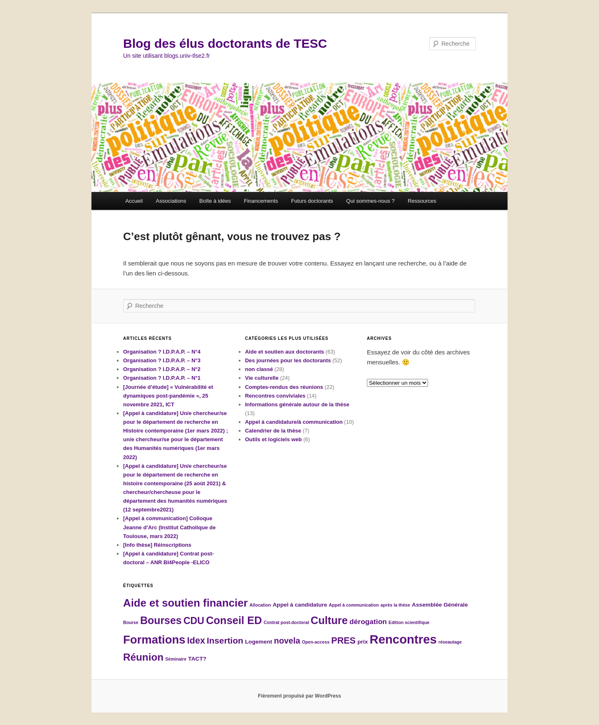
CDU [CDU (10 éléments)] (193, 620)
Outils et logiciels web (273, 439)
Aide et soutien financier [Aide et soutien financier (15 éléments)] (185, 603)
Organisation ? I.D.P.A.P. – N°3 (161, 360)
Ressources (422, 201)
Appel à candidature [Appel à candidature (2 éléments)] (299, 605)
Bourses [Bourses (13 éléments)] (161, 620)
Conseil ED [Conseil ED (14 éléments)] (234, 620)
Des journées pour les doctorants (288, 360)
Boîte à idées (215, 201)
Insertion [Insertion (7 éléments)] (225, 640)
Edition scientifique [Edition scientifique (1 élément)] (409, 622)
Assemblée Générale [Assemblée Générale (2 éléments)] (440, 605)
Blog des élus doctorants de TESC (225, 43)
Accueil (134, 201)
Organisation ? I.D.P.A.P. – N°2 (161, 369)
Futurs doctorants (312, 201)
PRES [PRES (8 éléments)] (343, 640)
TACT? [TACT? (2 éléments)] (197, 659)
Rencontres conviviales (275, 396)
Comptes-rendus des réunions (284, 387)
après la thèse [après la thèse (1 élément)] (395, 604)
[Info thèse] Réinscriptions (157, 545)
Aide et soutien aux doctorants (284, 352)
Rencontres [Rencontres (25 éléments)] (402, 639)
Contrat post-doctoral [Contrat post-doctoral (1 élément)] (286, 622)
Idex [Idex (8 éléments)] (196, 640)
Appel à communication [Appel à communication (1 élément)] (354, 604)
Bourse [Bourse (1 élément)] (131, 622)
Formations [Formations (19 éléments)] (154, 639)
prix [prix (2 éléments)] (362, 642)
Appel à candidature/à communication (294, 422)
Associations (171, 201)
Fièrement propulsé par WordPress (299, 696)
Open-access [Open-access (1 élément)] (315, 641)
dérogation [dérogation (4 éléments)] (368, 621)
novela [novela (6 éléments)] (287, 640)
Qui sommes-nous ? (370, 201)
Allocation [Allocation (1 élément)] (260, 604)
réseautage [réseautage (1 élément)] (450, 641)
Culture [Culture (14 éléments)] (329, 620)
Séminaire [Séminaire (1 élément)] (175, 658)
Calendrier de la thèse (273, 431)
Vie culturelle (262, 378)
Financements (261, 201)
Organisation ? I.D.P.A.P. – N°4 (161, 352)
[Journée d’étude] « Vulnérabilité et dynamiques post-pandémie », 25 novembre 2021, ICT (168, 396)
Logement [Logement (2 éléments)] (258, 642)
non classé (259, 369)
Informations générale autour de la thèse (297, 404)
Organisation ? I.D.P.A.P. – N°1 (161, 378)
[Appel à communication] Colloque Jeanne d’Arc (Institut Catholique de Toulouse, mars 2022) (169, 527)
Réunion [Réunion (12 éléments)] (143, 657)
